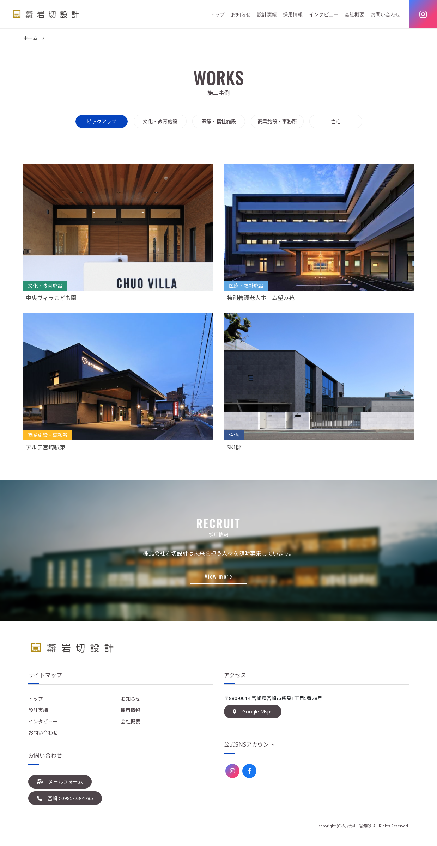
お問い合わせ (385, 14)
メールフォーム (60, 781)
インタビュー (324, 14)
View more (218, 576)
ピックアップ (101, 121)
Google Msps (253, 711)
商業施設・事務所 (277, 121)
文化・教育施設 (160, 121)
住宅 (336, 121)
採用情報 (293, 14)
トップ (217, 14)
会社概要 (354, 14)
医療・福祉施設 (218, 121)
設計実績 (267, 14)
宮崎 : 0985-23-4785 (65, 798)
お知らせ (241, 14)
